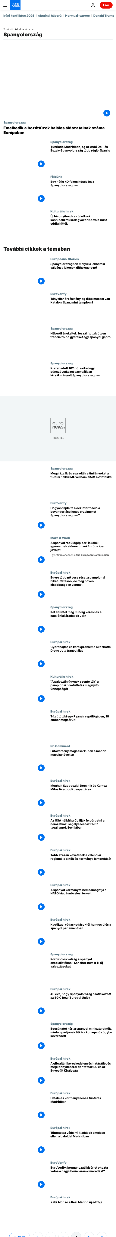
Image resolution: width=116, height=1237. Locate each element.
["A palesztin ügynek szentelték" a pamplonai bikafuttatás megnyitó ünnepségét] (81, 692)
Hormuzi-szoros (77, 15)
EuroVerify (58, 293)
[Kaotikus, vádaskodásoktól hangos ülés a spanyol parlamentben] (81, 935)
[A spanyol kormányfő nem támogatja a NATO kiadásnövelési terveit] (81, 900)
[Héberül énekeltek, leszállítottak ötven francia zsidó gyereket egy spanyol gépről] (81, 344)
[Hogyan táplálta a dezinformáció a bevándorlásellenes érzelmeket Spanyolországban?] (81, 518)
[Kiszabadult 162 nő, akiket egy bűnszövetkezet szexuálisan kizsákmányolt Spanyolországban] (81, 379)
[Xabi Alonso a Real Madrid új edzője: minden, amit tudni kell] (81, 1212)
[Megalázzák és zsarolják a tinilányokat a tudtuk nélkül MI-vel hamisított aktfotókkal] (81, 484)
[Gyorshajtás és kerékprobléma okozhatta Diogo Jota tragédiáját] (81, 657)
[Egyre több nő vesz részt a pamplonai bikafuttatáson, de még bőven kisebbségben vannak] (81, 588)
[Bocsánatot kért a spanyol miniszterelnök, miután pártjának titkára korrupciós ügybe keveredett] (81, 1039)
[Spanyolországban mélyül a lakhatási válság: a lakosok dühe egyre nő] (81, 274)
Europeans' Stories (64, 259)
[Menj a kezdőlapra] (15, 5)
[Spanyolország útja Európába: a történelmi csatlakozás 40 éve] (81, 1004)
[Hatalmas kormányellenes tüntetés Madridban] (81, 1108)
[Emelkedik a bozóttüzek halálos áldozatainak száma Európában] (58, 130)
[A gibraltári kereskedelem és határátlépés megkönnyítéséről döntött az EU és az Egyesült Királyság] (81, 1074)
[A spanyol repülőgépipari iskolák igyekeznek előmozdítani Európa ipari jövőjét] (81, 553)
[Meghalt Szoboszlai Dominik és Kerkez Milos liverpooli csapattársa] (81, 796)
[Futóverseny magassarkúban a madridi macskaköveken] (81, 761)
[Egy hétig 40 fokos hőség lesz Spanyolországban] (81, 192)
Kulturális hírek (61, 211)
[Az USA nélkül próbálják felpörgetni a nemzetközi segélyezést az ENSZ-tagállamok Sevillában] (81, 831)
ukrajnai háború (50, 15)
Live (106, 5)
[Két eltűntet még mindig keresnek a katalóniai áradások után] (81, 622)
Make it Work (60, 537)
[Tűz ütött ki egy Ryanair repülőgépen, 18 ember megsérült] (81, 727)
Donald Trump (103, 15)
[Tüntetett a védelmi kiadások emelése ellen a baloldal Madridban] (81, 1143)
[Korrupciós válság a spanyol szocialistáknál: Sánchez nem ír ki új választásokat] (81, 969)
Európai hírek (60, 572)
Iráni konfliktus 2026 (19, 15)
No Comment (60, 746)
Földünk (56, 176)
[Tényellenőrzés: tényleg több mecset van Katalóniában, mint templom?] (81, 309)
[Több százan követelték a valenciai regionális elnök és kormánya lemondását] (81, 865)
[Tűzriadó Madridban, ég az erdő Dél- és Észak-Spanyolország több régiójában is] (81, 157)
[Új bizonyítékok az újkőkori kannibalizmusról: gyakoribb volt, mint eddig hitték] (81, 227)
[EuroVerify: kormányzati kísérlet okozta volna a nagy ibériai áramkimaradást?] (81, 1178)
